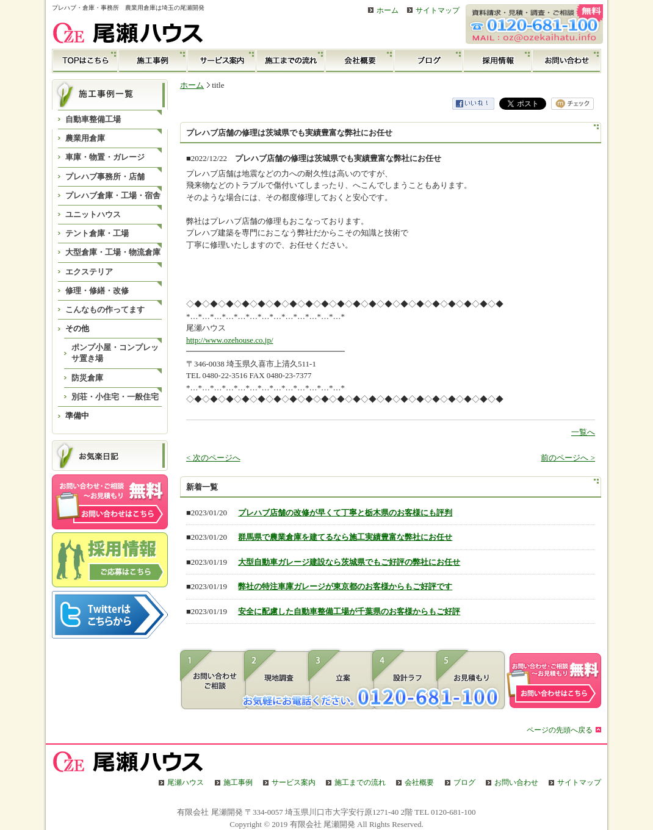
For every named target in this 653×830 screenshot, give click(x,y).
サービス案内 (221, 61)
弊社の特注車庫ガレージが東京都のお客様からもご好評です (345, 586)
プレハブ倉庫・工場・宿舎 (113, 195)
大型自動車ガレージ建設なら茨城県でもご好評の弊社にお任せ (349, 562)
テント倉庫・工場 (97, 233)
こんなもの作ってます (105, 309)
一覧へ (583, 432)
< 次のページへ (213, 457)
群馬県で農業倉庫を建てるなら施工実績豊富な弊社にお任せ (345, 537)
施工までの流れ (290, 61)
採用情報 (497, 61)
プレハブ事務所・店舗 (105, 176)
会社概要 (359, 61)
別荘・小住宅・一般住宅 (115, 396)
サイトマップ (438, 11)
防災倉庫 (87, 377)
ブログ (428, 61)
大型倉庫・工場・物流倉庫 (113, 252)
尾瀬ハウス (185, 783)
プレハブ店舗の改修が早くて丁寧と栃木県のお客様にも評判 (345, 512)
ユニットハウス (93, 214)
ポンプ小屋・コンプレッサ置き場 (115, 353)
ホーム (388, 11)
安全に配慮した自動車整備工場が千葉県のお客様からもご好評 (349, 611)
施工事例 (152, 61)
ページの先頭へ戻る (560, 730)
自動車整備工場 (93, 119)
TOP (85, 61)
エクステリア (89, 271)
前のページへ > (568, 457)
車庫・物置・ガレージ (105, 157)
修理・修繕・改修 (97, 290)
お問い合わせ (566, 61)
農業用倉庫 (85, 138)
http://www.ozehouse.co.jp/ (229, 340)
